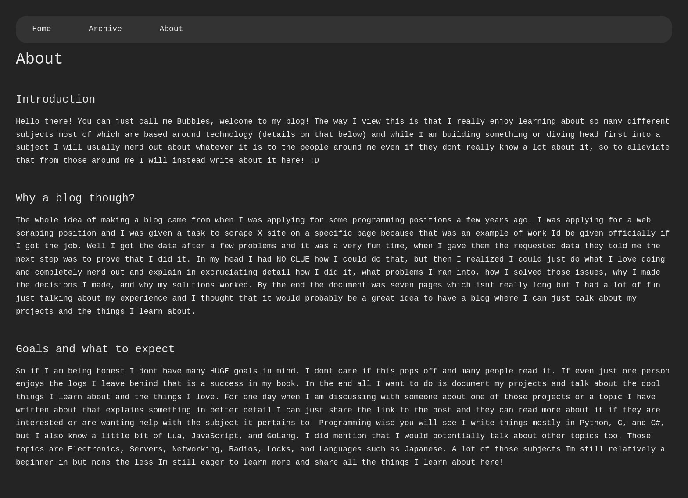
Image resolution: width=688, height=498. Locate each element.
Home (41, 29)
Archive (105, 29)
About (171, 29)
